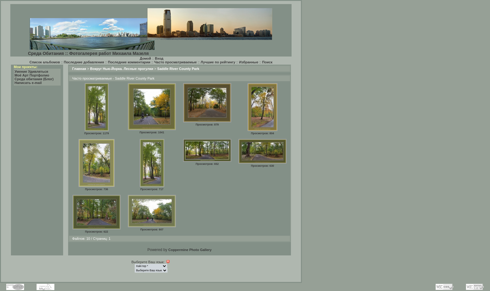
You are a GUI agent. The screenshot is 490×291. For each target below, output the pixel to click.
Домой (145, 58)
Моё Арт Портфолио (32, 75)
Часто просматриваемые (175, 62)
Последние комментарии (129, 62)
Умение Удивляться (31, 71)
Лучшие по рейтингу (218, 62)
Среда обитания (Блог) (34, 79)
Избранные (248, 62)
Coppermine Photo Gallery (190, 250)
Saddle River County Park (178, 69)
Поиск (267, 62)
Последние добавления (84, 62)
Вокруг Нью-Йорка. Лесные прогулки (121, 69)
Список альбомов (44, 62)
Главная (79, 69)
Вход (159, 58)
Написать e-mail (28, 83)
